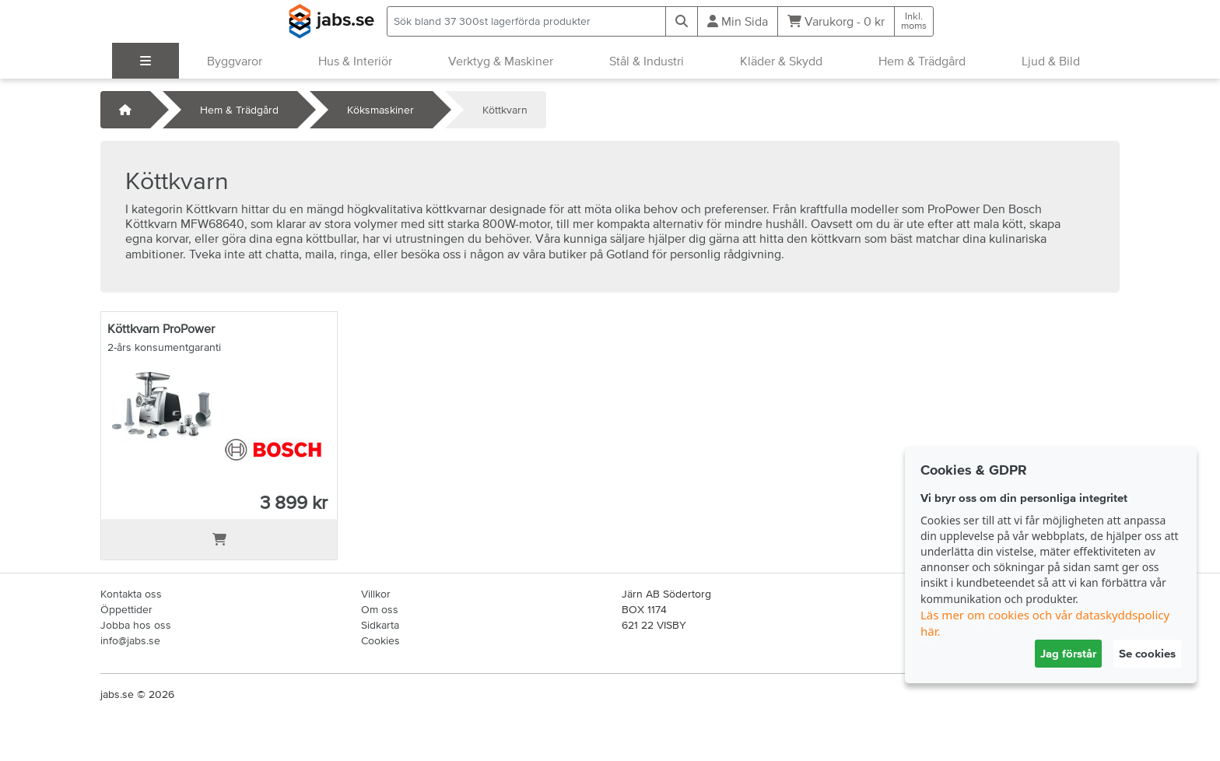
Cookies (380, 640)
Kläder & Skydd (781, 61)
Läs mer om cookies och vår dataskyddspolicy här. (1044, 623)
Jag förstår (1068, 653)
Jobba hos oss (135, 625)
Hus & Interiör (355, 61)
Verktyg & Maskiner (500, 61)
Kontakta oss (131, 593)
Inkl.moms (914, 21)
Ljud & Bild (1051, 61)
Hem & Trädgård (922, 61)
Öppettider (126, 609)
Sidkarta (380, 625)
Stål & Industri (646, 61)
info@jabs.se (130, 640)
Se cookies (1147, 653)
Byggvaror (234, 61)
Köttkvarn (505, 109)
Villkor (376, 593)
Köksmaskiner (380, 109)
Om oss (379, 609)
